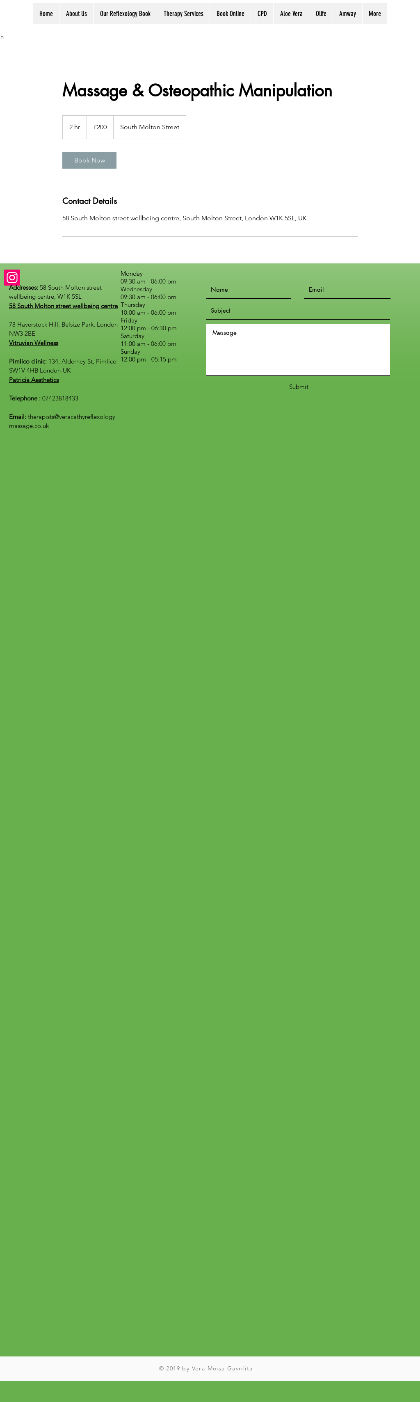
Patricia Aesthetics (34, 380)
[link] (89, 160)
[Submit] (298, 386)
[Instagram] (12, 278)
